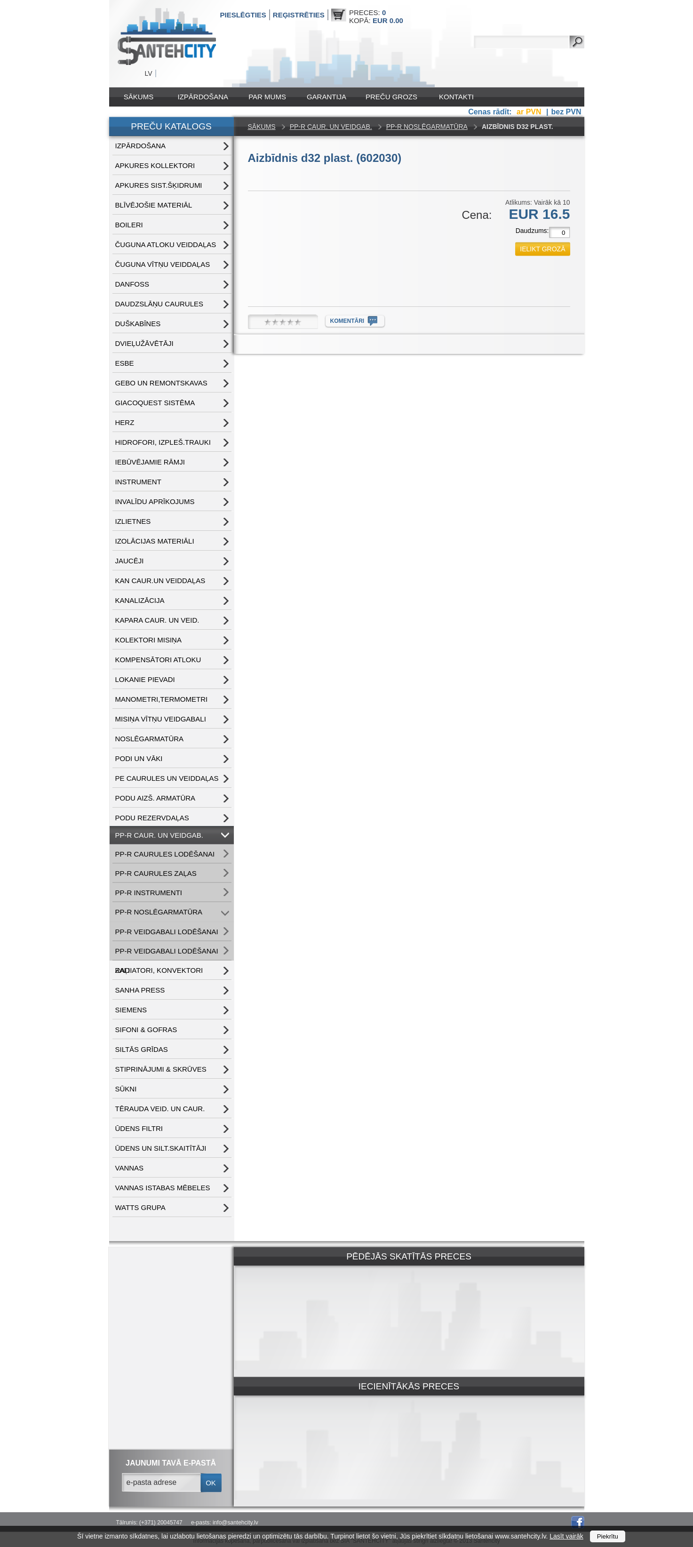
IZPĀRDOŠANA (203, 97)
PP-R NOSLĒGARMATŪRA (159, 912)
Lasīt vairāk (566, 1536)
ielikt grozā (542, 249)
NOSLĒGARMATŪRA (149, 739)
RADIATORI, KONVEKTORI (159, 970)
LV (148, 73)
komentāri (347, 321)
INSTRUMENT (138, 482)
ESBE (124, 363)
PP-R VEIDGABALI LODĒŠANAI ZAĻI (166, 954)
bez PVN (566, 112)
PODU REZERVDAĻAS (152, 818)
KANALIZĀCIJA (140, 600)
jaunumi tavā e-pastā (171, 1463)
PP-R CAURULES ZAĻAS (156, 873)
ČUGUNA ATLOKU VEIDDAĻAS (165, 244)
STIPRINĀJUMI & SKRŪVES (161, 1069)
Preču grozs (391, 97)
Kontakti (456, 97)
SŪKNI (126, 1089)
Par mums (267, 97)
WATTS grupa (140, 1207)
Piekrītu (607, 1536)
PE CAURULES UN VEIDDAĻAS (167, 778)
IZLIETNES (133, 521)
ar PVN (530, 112)
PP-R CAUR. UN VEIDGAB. (159, 835)
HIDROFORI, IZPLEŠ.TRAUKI (163, 442)
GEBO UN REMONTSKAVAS (161, 383)
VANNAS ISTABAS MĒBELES (162, 1188)
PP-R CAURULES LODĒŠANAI (165, 854)
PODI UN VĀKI (139, 758)
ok (211, 1483)
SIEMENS (131, 1010)
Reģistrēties (299, 15)
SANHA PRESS (140, 990)
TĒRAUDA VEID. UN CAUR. (160, 1109)
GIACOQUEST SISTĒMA (155, 403)
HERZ (125, 422)
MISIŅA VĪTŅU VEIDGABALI (160, 719)
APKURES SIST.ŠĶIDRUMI (158, 185)
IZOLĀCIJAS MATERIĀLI (154, 541)
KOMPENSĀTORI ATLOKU (158, 660)
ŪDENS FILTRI (139, 1128)
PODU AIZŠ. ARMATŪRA (155, 798)
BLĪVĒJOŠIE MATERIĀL (153, 205)
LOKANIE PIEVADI (145, 679)
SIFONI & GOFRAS (146, 1030)
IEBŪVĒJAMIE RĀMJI (150, 462)
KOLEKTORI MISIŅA (148, 640)
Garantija (326, 97)
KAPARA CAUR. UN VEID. (157, 620)
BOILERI (129, 225)
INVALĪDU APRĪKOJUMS (155, 501)
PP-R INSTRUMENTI (149, 893)
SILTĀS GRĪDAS (141, 1049)
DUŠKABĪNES (138, 324)
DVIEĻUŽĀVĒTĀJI (144, 343)
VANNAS (129, 1168)
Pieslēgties (243, 15)
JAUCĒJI (129, 561)
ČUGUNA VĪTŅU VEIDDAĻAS (162, 264)
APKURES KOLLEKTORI (155, 165)
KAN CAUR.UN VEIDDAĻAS (160, 581)
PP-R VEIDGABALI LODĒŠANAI (166, 932)
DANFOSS (132, 284)
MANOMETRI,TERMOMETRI (161, 699)
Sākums (138, 97)
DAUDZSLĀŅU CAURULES (159, 304)
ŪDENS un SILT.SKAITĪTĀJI (161, 1148)
